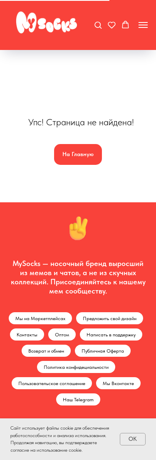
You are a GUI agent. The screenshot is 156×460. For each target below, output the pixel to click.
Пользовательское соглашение (51, 383)
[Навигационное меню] (143, 25)
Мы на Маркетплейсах (40, 318)
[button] (98, 25)
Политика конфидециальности (76, 367)
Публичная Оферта (103, 351)
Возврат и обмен (46, 351)
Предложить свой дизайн (109, 318)
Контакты (27, 335)
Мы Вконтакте (118, 383)
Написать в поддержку (111, 335)
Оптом (62, 335)
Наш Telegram (78, 400)
